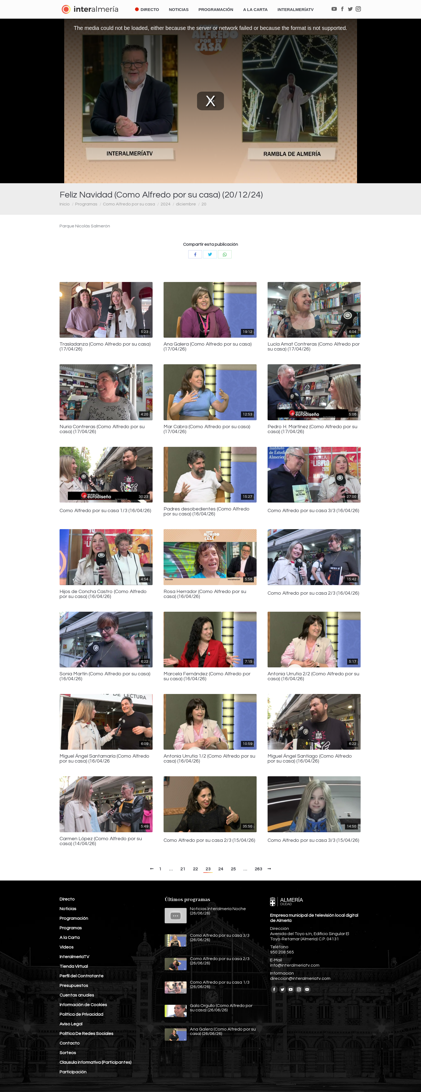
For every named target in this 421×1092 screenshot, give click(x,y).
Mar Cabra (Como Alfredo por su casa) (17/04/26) (207, 429)
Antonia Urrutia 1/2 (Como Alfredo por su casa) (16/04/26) (209, 759)
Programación (74, 918)
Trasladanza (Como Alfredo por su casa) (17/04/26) (105, 347)
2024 (165, 204)
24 (220, 869)
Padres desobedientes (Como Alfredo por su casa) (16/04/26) (207, 512)
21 (182, 869)
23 (208, 869)
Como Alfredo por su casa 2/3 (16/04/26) (313, 593)
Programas (86, 204)
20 (203, 204)
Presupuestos (74, 985)
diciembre (186, 204)
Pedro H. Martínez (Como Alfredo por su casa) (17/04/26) (312, 429)
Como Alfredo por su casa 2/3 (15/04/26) (209, 840)
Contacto (70, 1043)
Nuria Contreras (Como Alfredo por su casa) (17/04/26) (102, 429)
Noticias (68, 909)
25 (233, 869)
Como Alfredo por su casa (129, 204)
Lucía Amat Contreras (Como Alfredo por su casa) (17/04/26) (314, 347)
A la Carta (70, 937)
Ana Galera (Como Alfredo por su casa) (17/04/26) (208, 347)
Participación (73, 1072)
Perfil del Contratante (81, 976)
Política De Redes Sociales (86, 1033)
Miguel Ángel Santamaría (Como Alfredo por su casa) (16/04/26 (105, 759)
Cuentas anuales (77, 995)
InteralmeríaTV (74, 957)
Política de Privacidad (81, 1014)
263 (258, 869)
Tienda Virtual (74, 966)
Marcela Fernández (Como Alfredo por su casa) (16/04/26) (207, 676)
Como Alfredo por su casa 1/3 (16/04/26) (105, 510)
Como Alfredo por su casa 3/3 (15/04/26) (313, 840)
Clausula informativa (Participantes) (95, 1062)
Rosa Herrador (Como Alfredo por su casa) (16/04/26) (205, 594)
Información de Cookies (83, 1005)
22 (195, 869)
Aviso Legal (71, 1024)
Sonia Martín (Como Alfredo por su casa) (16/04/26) (105, 676)
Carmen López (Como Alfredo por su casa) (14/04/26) (101, 841)
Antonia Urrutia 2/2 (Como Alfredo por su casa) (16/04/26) (313, 676)
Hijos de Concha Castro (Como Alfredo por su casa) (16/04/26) (103, 594)
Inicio (65, 204)
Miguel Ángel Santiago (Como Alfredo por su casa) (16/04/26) (310, 759)
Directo (67, 899)
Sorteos (68, 1053)
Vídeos (67, 947)
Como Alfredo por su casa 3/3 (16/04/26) (313, 510)
